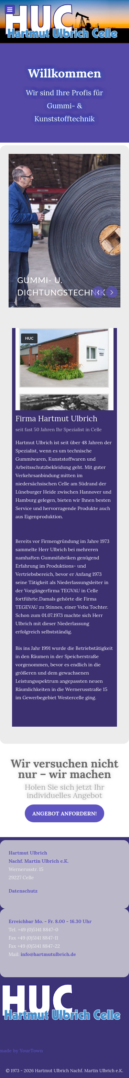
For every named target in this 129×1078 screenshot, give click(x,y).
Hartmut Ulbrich (28, 853)
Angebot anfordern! (64, 813)
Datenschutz (23, 891)
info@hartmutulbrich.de (48, 954)
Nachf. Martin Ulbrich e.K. (38, 861)
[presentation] (98, 292)
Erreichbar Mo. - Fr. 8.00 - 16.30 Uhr (50, 921)
